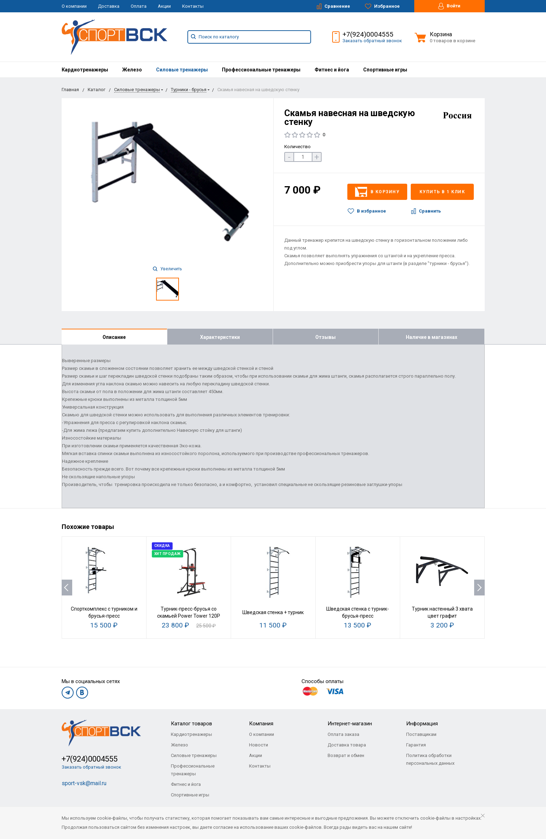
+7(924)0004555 (367, 34)
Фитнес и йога (332, 69)
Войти (449, 6)
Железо (132, 69)
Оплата (139, 6)
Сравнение (333, 6)
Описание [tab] (114, 337)
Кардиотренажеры (85, 69)
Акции (164, 6)
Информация (422, 723)
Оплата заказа (343, 734)
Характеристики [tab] (220, 337)
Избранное (382, 6)
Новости (258, 744)
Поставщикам (421, 734)
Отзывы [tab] (325, 337)
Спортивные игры (385, 69)
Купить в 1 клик (442, 191)
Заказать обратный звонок (372, 40)
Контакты (193, 6)
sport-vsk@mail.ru (84, 783)
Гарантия (416, 744)
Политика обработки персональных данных (430, 759)
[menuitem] (85, 69)
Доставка (108, 6)
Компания (261, 723)
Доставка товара (347, 744)
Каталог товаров (191, 723)
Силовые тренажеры (182, 69)
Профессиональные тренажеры (261, 69)
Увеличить (167, 268)
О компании (74, 6)
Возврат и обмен (346, 755)
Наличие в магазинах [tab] (431, 337)
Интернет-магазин (350, 723)
